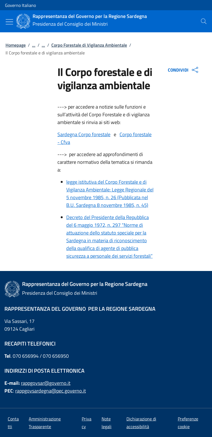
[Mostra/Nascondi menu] (9, 21)
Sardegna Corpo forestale (83, 134)
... (33, 45)
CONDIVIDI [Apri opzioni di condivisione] (184, 69)
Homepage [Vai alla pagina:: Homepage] (16, 45)
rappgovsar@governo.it (45, 383)
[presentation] (203, 21)
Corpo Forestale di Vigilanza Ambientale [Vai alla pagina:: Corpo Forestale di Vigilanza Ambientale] (89, 45)
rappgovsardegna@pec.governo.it (50, 390)
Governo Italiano (20, 5)
